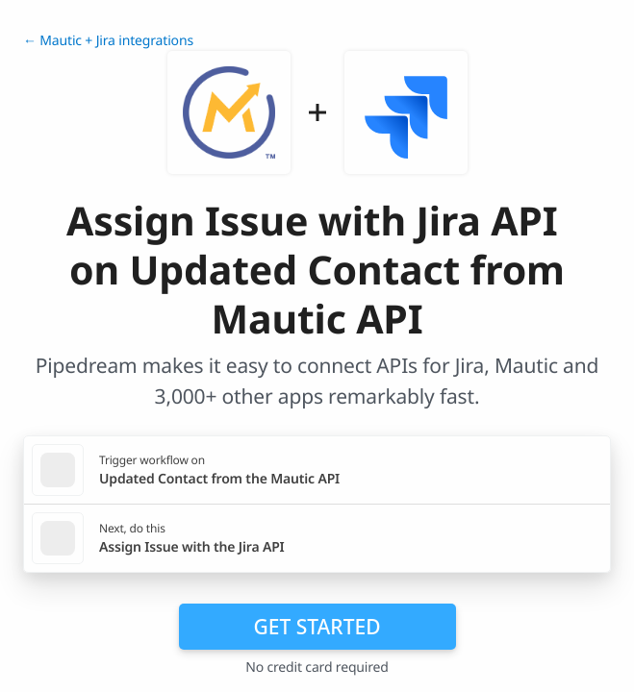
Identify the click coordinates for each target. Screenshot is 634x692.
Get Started (317, 626)
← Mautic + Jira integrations (108, 41)
